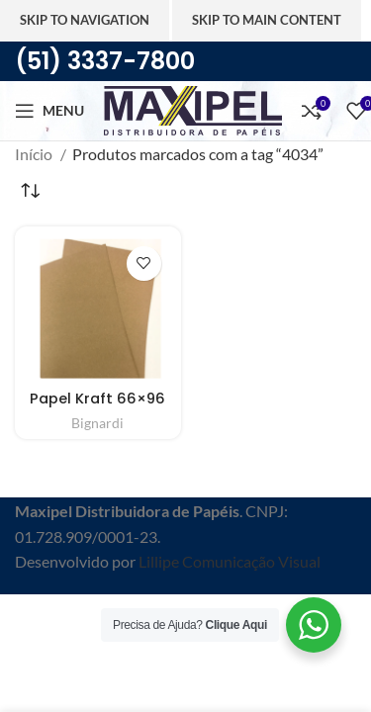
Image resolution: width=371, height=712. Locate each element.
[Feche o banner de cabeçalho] (24, 619)
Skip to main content (266, 20)
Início (35, 153)
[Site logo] (193, 108)
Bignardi (97, 422)
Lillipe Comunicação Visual (230, 561)
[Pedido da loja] (30, 192)
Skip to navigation (84, 20)
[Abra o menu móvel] (49, 111)
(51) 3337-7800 (105, 60)
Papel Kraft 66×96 (97, 398)
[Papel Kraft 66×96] (98, 309)
